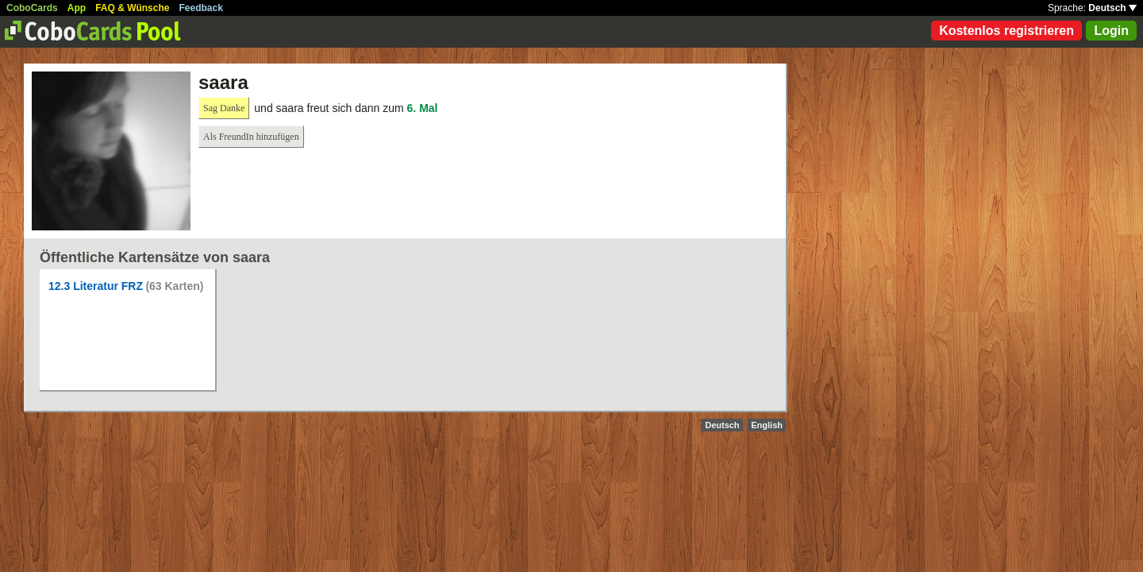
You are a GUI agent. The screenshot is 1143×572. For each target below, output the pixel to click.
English (767, 425)
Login (1111, 30)
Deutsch (1112, 8)
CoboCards (32, 8)
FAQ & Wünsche (132, 8)
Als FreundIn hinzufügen (251, 136)
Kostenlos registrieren (1006, 30)
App (76, 8)
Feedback (201, 8)
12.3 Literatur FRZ (95, 286)
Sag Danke (223, 108)
